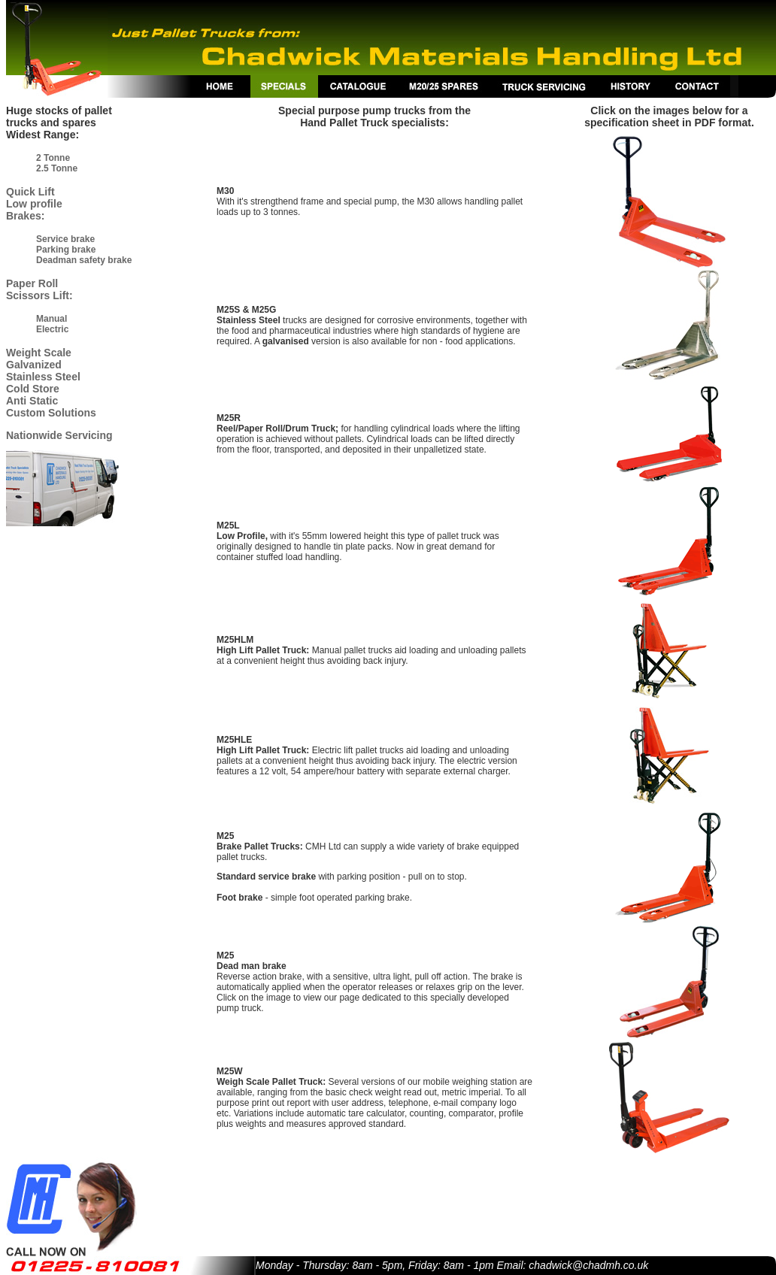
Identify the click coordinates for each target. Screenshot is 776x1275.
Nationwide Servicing (59, 435)
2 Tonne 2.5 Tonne (56, 163)
